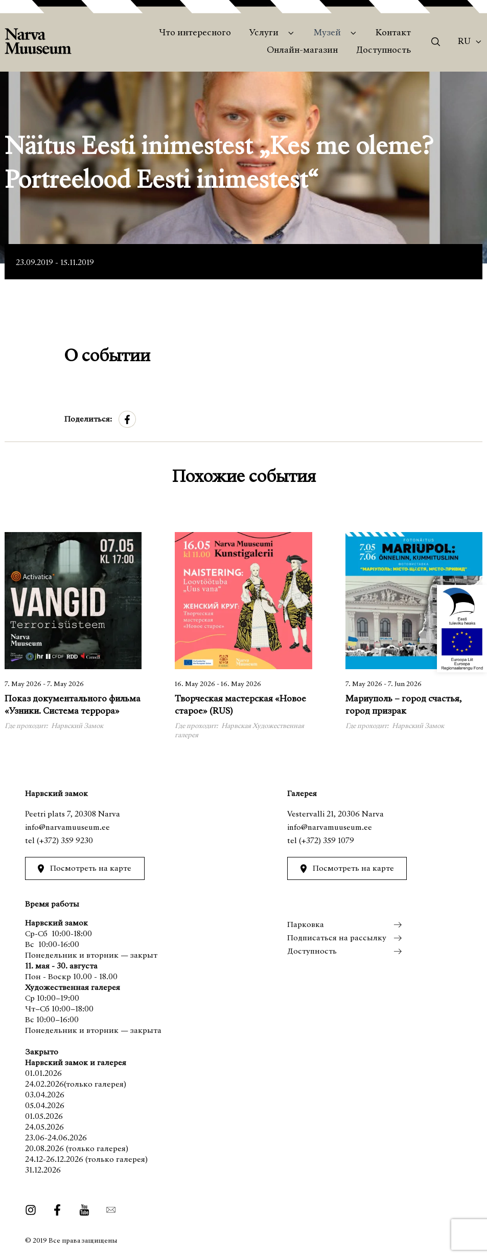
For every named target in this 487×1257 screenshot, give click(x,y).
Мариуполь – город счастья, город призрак (403, 705)
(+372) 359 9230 (65, 841)
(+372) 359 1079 (326, 841)
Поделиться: (88, 419)
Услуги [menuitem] (264, 33)
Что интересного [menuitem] (195, 33)
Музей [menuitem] (327, 33)
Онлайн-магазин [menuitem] (302, 51)
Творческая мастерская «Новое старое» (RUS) (240, 705)
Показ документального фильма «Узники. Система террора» (73, 705)
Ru (464, 42)
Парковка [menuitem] (305, 925)
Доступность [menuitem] (383, 51)
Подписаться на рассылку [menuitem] (336, 938)
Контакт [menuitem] (393, 33)
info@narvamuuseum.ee (67, 827)
